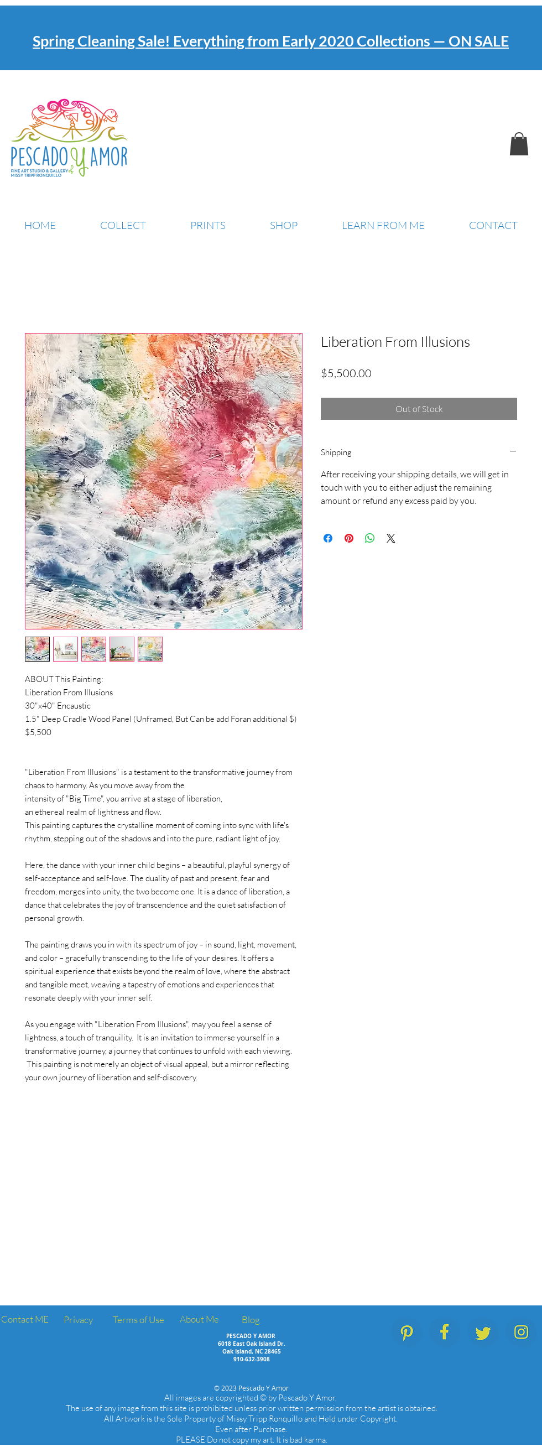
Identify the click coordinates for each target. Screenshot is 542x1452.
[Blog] (251, 1320)
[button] (519, 143)
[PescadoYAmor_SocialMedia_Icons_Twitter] (483, 1332)
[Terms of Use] (139, 1320)
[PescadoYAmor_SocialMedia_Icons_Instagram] (521, 1332)
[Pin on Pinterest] (349, 538)
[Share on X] (391, 538)
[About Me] (199, 1319)
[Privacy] (78, 1320)
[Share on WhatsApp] (370, 538)
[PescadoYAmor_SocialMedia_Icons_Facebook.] (445, 1332)
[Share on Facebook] (328, 538)
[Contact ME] (25, 1319)
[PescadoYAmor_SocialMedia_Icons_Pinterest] (406, 1332)
